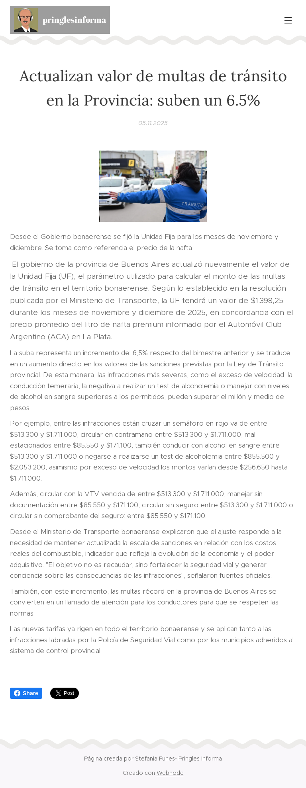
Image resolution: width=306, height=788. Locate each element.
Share (26, 693)
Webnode (170, 772)
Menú (288, 20)
